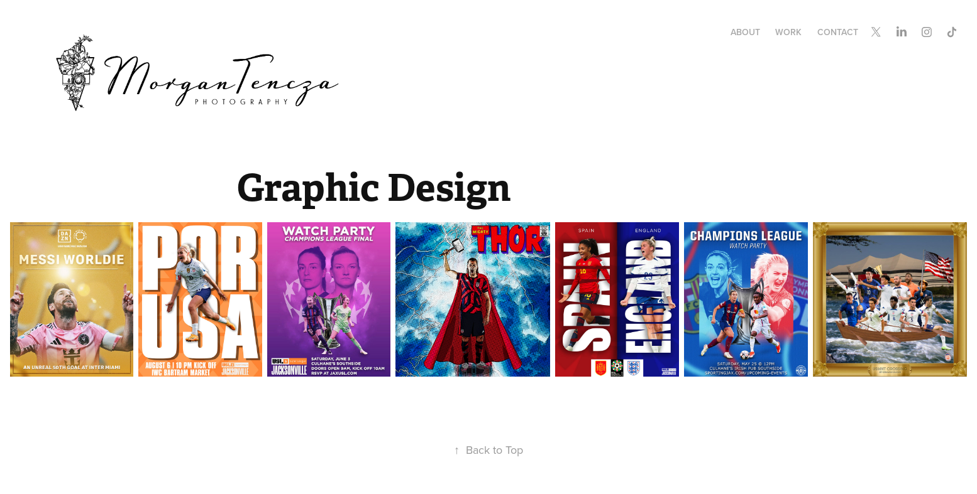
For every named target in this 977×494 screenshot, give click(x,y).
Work (788, 32)
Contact (837, 32)
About (745, 32)
